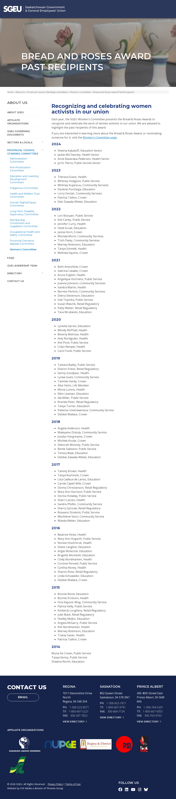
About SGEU (15, 112)
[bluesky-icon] (146, 789)
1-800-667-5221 (79, 711)
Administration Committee (18, 160)
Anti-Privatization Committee (20, 169)
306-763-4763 (153, 715)
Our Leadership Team (22, 265)
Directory (14, 273)
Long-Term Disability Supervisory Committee (24, 213)
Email (23, 697)
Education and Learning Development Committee (24, 179)
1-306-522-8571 (79, 707)
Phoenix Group (55, 788)
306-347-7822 (78, 715)
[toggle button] (42, 142)
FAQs (10, 257)
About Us (20, 92)
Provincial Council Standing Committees (47, 92)
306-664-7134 (116, 711)
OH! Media (26, 788)
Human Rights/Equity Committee (23, 204)
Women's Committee (80, 92)
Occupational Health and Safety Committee (25, 233)
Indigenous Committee (24, 188)
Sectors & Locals (19, 142)
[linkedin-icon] (126, 789)
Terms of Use (73, 784)
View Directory (73, 721)
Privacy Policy (55, 784)
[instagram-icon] (139, 789)
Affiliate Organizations (18, 122)
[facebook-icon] (120, 789)
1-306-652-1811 (116, 703)
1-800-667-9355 (153, 711)
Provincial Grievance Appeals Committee (22, 242)
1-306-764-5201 (153, 707)
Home (10, 92)
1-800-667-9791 (116, 707)
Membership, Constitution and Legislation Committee (24, 223)
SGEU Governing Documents (18, 133)
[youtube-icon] (133, 789)
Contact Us (15, 281)
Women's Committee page (100, 137)
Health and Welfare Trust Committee (25, 195)
